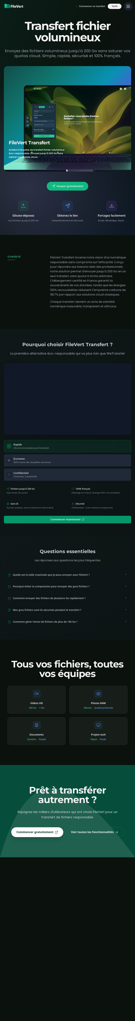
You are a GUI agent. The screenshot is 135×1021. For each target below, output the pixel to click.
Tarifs (115, 6)
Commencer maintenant (67, 519)
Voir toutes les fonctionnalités (94, 832)
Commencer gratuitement (37, 832)
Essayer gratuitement (67, 186)
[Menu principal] (128, 6)
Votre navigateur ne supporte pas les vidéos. (67, 399)
